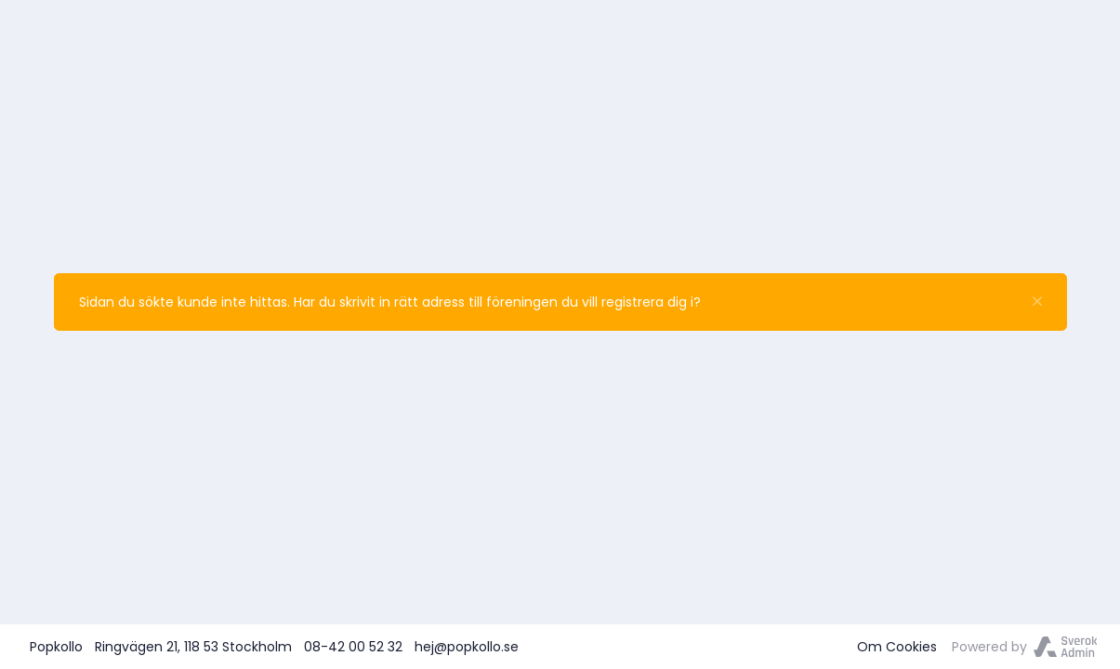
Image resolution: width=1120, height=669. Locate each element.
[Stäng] (1037, 302)
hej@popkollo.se (467, 646)
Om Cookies (897, 646)
